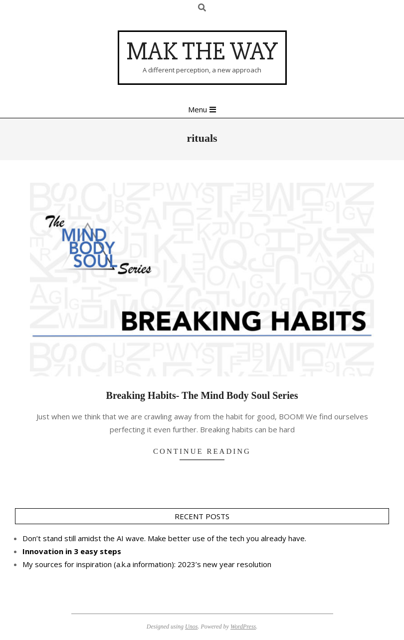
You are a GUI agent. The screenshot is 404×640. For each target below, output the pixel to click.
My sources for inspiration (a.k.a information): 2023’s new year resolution (146, 564)
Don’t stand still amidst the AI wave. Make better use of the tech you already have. (164, 538)
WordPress (243, 626)
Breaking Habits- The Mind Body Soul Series (202, 395)
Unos (191, 626)
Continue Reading (202, 451)
